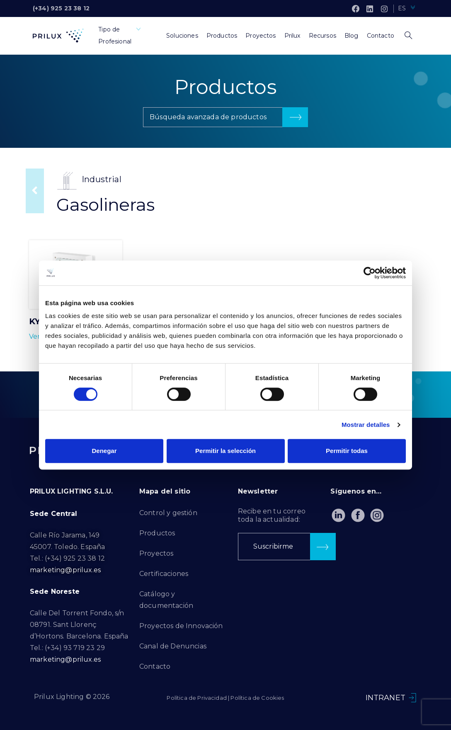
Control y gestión (168, 513)
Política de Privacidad (197, 697)
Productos (157, 533)
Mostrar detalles (366, 424)
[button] (225, 117)
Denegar (104, 450)
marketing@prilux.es (65, 570)
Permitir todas (347, 450)
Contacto (154, 666)
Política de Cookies (257, 697)
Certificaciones (163, 574)
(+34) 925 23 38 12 (61, 8)
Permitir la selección (225, 450)
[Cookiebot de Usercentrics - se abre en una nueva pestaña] (369, 273)
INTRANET (385, 697)
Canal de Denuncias (172, 646)
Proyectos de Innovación (181, 626)
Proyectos (156, 553)
